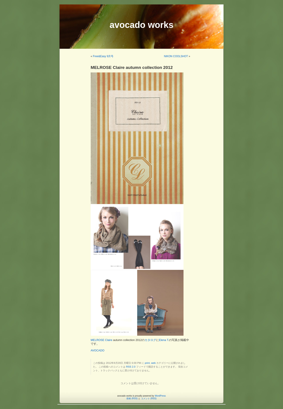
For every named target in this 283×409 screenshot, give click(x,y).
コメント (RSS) (149, 398)
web (153, 363)
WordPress (160, 396)
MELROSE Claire (101, 340)
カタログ (150, 340)
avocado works (141, 25)
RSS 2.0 (130, 366)
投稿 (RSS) (132, 398)
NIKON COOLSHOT (176, 56)
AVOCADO (97, 350)
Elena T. (164, 340)
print (147, 363)
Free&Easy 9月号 (103, 56)
